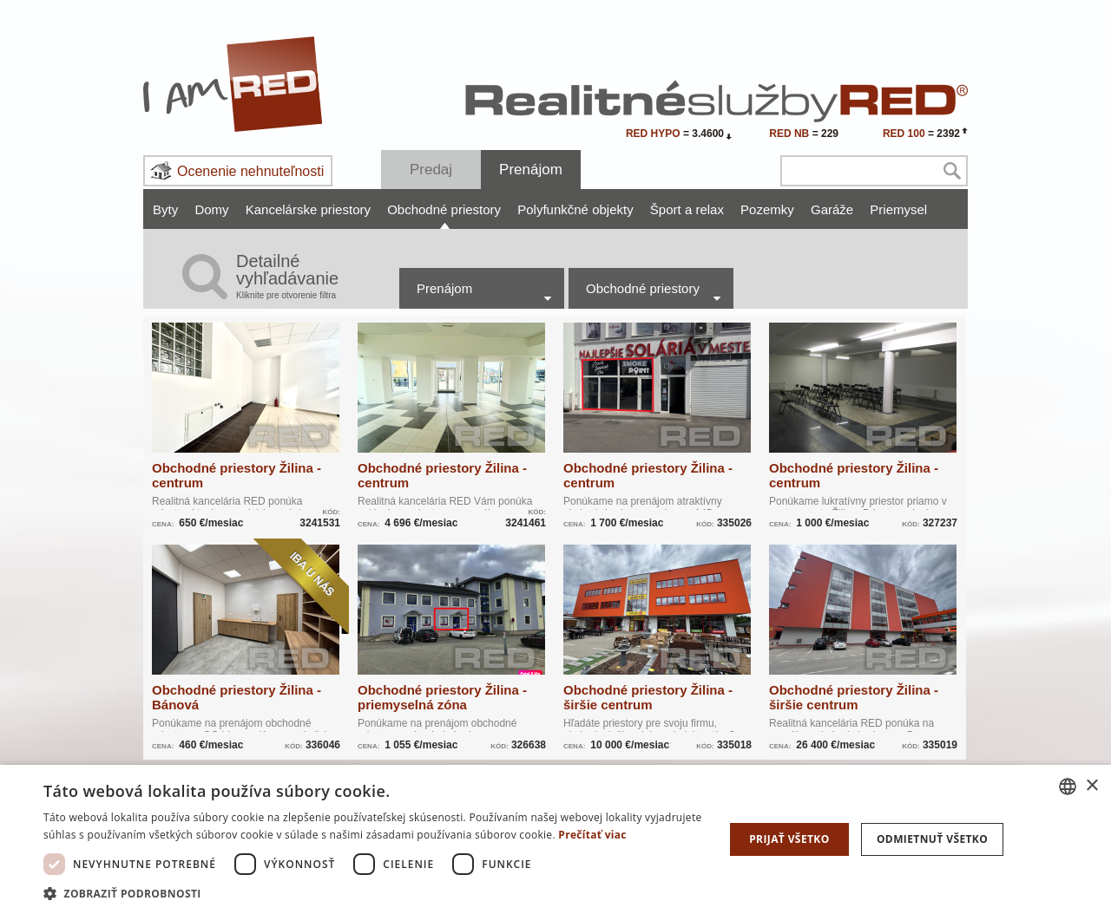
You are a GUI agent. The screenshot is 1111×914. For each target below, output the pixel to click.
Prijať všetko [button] (789, 839)
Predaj (431, 169)
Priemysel (898, 209)
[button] (373, 893)
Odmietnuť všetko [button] (932, 839)
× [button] (1091, 786)
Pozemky (767, 209)
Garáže (832, 209)
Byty (165, 209)
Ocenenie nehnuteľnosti (250, 171)
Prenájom (530, 169)
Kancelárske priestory (308, 209)
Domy (211, 209)
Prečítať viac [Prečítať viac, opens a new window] (592, 834)
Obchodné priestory (444, 209)
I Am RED (233, 84)
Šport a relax (687, 209)
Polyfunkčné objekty (575, 209)
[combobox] (1067, 786)
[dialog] (555, 839)
